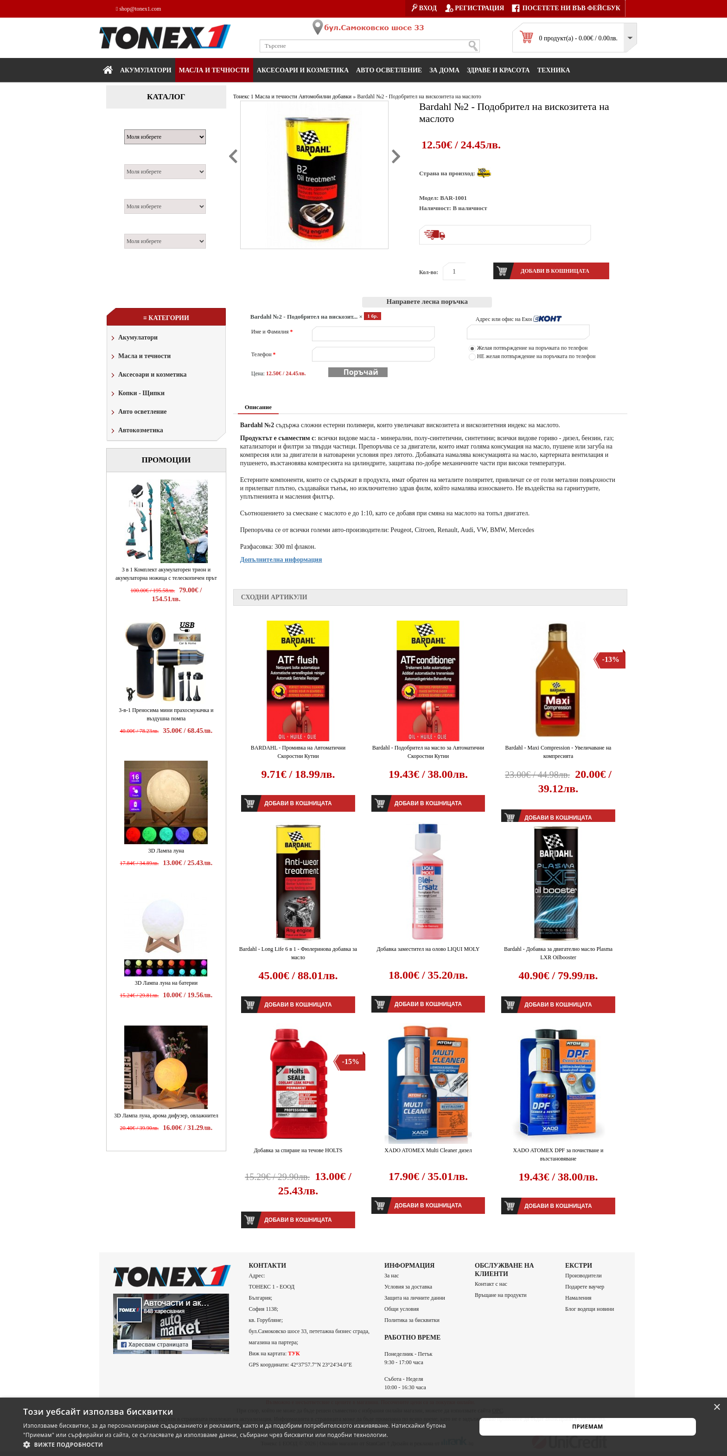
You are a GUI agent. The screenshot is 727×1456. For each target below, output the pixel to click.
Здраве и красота (498, 70)
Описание (258, 407)
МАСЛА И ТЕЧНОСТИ (214, 70)
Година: (139, 228)
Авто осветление (389, 70)
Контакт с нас (491, 1284)
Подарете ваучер (584, 1286)
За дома (444, 70)
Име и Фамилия (272, 331)
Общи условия (401, 1309)
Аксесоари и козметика (303, 70)
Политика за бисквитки (412, 1320)
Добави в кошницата (298, 803)
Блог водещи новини (589, 1309)
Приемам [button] (587, 1426)
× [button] (716, 1407)
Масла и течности (140, 357)
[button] (243, 1444)
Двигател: (142, 194)
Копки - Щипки (137, 394)
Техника (553, 70)
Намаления (578, 1298)
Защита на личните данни (414, 1298)
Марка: (138, 124)
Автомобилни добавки (325, 96)
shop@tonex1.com (138, 9)
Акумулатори (146, 70)
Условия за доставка (408, 1286)
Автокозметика (136, 431)
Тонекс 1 (243, 96)
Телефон (263, 354)
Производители (583, 1275)
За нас (391, 1275)
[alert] (363, 1427)
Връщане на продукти (501, 1295)
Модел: (138, 159)
